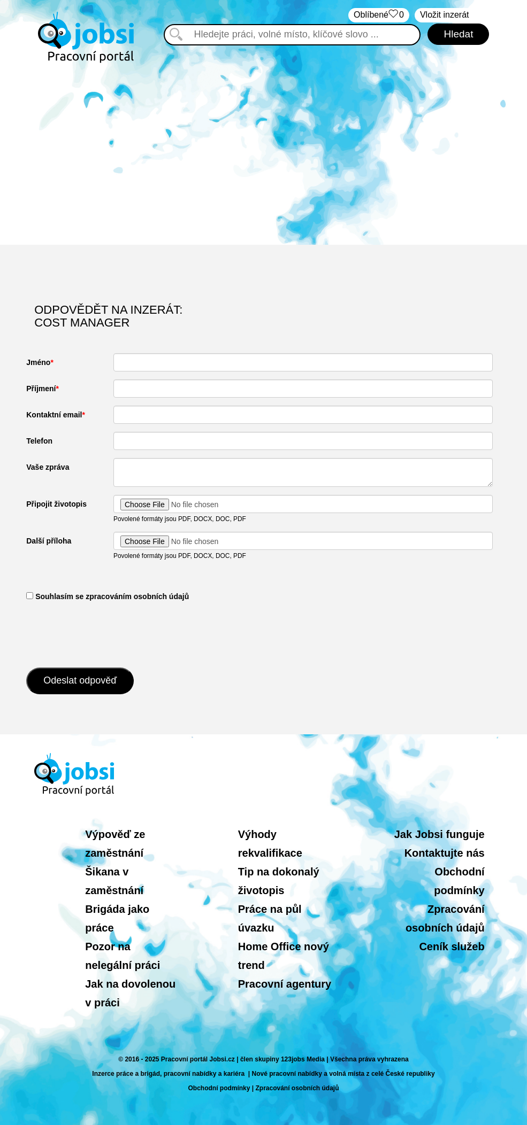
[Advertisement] (263, 154)
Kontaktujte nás (444, 853)
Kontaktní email (54, 414)
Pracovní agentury (285, 984)
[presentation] (107, 633)
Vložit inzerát (444, 14)
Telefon (39, 441)
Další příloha (48, 541)
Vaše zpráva (47, 467)
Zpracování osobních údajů (297, 1088)
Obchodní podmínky (219, 1088)
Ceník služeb (451, 946)
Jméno (38, 362)
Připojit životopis (56, 504)
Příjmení (41, 388)
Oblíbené (379, 15)
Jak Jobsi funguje (439, 834)
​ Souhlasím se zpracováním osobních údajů (107, 596)
